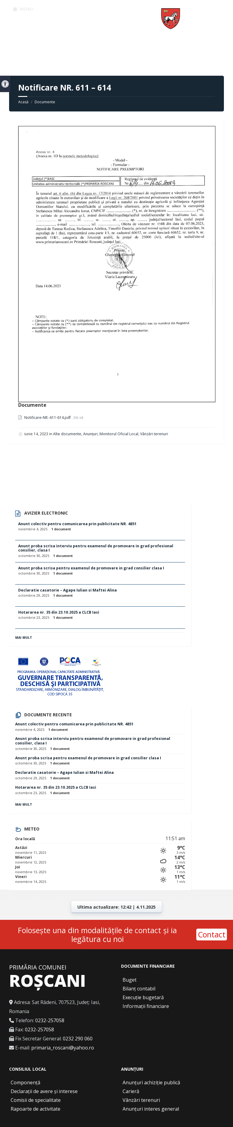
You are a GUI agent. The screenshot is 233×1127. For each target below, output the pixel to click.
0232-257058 (49, 1020)
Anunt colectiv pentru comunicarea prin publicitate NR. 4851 (77, 523)
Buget (130, 979)
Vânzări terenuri (154, 433)
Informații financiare (146, 1006)
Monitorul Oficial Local (119, 433)
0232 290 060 (78, 1038)
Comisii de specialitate (36, 1100)
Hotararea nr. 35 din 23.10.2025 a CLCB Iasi (58, 612)
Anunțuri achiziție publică (151, 1082)
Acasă (23, 101)
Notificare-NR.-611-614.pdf (48, 417)
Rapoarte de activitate (35, 1108)
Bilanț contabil (139, 988)
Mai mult (23, 637)
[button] (5, 84)
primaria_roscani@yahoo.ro (62, 1047)
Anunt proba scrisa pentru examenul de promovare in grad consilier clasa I (91, 568)
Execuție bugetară (143, 997)
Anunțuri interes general (151, 1108)
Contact (211, 934)
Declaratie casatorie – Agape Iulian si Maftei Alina (67, 590)
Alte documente (67, 433)
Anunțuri (90, 433)
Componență (25, 1082)
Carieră (131, 1091)
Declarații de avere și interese (44, 1091)
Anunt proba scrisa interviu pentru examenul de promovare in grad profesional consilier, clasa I (95, 548)
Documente (45, 101)
